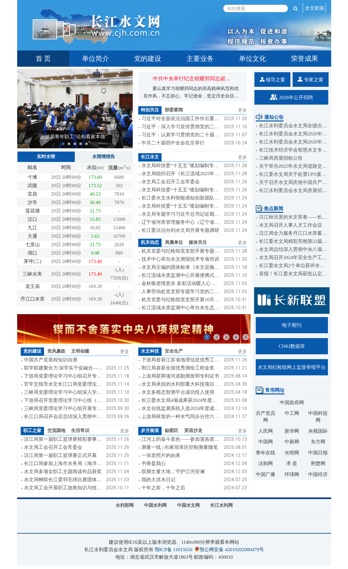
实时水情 (46, 156)
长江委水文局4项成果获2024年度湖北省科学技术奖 (180, 400)
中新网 (292, 441)
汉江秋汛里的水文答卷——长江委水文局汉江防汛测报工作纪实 (293, 217)
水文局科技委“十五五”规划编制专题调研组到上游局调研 (180, 165)
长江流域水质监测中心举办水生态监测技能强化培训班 (180, 307)
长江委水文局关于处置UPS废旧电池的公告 (293, 174)
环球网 (292, 474)
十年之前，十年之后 (163, 487)
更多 (242, 110)
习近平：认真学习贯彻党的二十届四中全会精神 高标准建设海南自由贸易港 (180, 134)
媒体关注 (198, 242)
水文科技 (150, 351)
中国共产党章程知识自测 (50, 359)
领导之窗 (273, 79)
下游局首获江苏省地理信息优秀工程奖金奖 (180, 359)
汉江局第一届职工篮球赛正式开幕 (60, 455)
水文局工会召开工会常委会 (170, 181)
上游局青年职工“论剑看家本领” (73, 136)
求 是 (291, 463)
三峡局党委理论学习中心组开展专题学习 (63, 408)
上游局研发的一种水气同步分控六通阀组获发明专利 (180, 416)
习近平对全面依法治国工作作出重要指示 (180, 118)
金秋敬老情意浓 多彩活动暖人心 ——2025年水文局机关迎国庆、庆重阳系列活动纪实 (180, 283)
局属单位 (174, 242)
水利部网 (125, 505)
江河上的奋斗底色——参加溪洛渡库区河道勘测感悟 (180, 439)
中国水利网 (155, 505)
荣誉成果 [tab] (304, 59)
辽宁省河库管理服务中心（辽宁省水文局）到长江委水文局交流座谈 (180, 222)
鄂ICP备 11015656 (174, 549)
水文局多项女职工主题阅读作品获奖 (63, 471)
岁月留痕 (150, 430)
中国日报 (318, 452)
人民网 (265, 431)
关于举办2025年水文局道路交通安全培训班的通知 (293, 166)
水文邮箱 (314, 8)
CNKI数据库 (291, 346)
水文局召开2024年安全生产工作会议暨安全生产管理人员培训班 (293, 257)
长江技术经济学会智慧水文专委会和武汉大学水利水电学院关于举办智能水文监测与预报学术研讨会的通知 (293, 150)
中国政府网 (292, 402)
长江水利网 (221, 505)
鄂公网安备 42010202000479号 (231, 549)
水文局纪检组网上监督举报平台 (292, 367)
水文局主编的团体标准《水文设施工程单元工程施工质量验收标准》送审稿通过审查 (180, 267)
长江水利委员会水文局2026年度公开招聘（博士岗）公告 (293, 133)
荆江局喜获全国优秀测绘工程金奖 (177, 367)
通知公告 (270, 117)
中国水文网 (188, 505)
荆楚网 (318, 463)
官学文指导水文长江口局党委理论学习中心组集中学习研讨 (63, 384)
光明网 (292, 452)
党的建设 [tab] (147, 59)
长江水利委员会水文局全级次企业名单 (293, 125)
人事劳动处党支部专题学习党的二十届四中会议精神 (180, 291)
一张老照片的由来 (160, 455)
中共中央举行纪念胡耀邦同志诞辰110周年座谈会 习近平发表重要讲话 (232, 78)
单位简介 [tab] (95, 59)
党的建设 (32, 351)
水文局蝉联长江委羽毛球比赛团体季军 (63, 479)
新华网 (292, 431)
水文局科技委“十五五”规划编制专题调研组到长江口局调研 (180, 206)
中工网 (292, 413)
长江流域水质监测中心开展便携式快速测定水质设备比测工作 (180, 275)
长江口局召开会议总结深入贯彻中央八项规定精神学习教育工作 (63, 416)
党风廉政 (56, 351)
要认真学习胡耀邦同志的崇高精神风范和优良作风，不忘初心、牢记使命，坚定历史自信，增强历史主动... (191, 96)
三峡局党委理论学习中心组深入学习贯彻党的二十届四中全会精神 (63, 392)
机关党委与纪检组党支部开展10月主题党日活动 (180, 299)
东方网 (318, 441)
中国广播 (265, 474)
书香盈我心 (153, 463)
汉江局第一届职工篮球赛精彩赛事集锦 (63, 439)
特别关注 (150, 110)
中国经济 (318, 474)
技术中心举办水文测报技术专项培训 (180, 259)
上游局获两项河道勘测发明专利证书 (180, 376)
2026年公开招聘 (291, 97)
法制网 (265, 463)
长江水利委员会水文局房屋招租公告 (293, 190)
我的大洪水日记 (158, 479)
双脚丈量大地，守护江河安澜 (173, 471)
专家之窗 (310, 79)
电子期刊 (291, 325)
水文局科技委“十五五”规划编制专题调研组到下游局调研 (180, 189)
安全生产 (174, 351)
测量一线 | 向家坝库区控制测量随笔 (179, 447)
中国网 (265, 441)
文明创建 (80, 351)
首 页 (43, 59)
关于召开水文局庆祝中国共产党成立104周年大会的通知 (293, 182)
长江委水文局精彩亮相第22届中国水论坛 (293, 241)
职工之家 (32, 430)
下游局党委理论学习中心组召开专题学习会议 (63, 376)
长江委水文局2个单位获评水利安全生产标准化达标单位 (293, 265)
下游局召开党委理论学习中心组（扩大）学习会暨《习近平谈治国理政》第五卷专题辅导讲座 (63, 400)
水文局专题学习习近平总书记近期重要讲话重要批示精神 (180, 214)
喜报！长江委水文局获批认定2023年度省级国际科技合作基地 (293, 273)
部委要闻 (174, 110)
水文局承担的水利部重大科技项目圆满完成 (180, 384)
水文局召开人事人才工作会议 (290, 225)
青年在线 (265, 452)
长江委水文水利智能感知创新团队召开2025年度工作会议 (180, 197)
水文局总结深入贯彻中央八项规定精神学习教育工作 (293, 249)
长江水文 (150, 156)
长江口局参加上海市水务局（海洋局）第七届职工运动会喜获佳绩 (63, 463)
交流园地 (56, 430)
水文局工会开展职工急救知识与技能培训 (63, 487)
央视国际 (318, 431)
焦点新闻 (269, 208)
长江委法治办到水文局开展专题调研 (180, 230)
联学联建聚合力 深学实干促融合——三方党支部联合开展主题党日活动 (63, 367)
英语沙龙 (193, 430)
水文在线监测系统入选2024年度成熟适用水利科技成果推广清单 (180, 408)
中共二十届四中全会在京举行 (173, 142)
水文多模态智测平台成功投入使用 (177, 392)
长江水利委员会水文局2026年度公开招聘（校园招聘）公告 (293, 141)
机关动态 (150, 242)
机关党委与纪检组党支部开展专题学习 (180, 251)
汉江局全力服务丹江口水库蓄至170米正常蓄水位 (293, 233)
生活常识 (80, 430)
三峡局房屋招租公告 (281, 158)
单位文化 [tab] (252, 59)
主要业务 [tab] (200, 59)
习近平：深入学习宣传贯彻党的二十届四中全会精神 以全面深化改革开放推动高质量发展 (180, 126)
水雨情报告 (103, 156)
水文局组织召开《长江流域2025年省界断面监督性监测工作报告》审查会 (180, 173)
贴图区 (171, 430)
